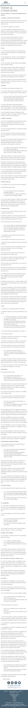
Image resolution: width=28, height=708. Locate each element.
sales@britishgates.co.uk (14, 687)
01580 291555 (14, 685)
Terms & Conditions (13, 691)
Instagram (15, 682)
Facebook (8, 682)
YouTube (19, 682)
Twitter (12, 682)
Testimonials (12, 692)
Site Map (5, 691)
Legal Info (20, 691)
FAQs (17, 692)
